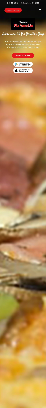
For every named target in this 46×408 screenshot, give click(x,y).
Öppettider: (31, 3)
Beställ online (13, 10)
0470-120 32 (13, 3)
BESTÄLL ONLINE (23, 55)
